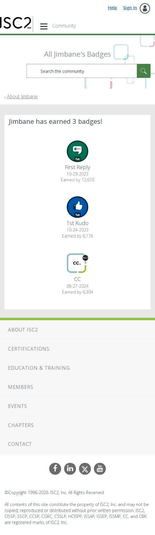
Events (17, 406)
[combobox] (89, 71)
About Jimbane (22, 96)
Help (112, 7)
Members (20, 387)
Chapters (21, 425)
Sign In (130, 7)
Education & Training (39, 368)
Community (64, 25)
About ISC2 (23, 329)
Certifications (28, 349)
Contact (20, 444)
